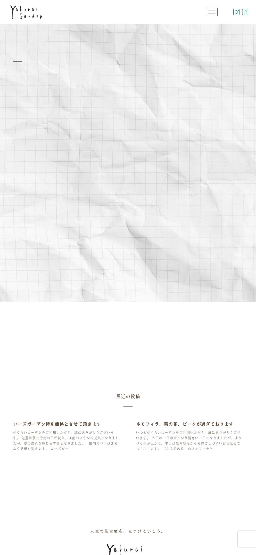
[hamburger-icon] (212, 12)
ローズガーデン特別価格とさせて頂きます (57, 424)
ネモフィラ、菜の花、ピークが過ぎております (184, 424)
